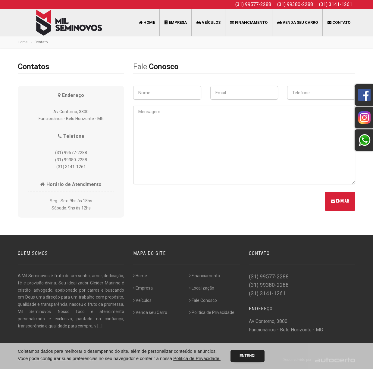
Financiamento (249, 22)
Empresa (176, 22)
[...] (99, 326)
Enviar (340, 201)
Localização (201, 288)
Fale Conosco (203, 300)
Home (147, 22)
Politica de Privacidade (211, 312)
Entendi (247, 356)
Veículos (208, 22)
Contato (339, 22)
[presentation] (179, 202)
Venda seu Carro (297, 22)
